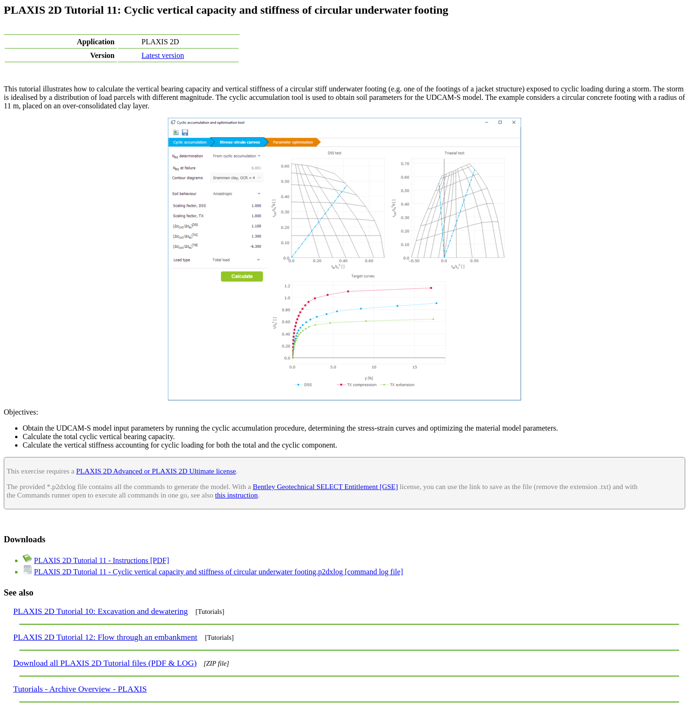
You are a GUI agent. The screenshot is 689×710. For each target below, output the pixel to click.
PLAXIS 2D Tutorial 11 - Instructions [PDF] (101, 560)
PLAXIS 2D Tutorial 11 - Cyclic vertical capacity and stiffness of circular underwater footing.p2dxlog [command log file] (218, 572)
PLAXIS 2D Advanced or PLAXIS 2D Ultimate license (156, 471)
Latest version (162, 55)
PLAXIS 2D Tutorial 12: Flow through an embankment (105, 637)
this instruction (236, 495)
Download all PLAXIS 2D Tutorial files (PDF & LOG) (105, 663)
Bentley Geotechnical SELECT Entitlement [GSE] (325, 486)
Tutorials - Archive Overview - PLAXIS (80, 689)
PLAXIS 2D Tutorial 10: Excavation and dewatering (100, 611)
